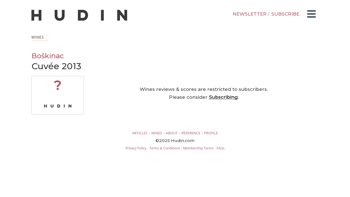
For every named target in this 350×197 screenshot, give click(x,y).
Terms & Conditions (164, 148)
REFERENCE (191, 133)
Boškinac (47, 55)
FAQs (220, 148)
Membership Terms (198, 148)
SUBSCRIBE (285, 14)
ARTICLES (139, 133)
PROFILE (211, 133)
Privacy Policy (136, 148)
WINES (156, 133)
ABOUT (172, 133)
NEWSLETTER (250, 14)
